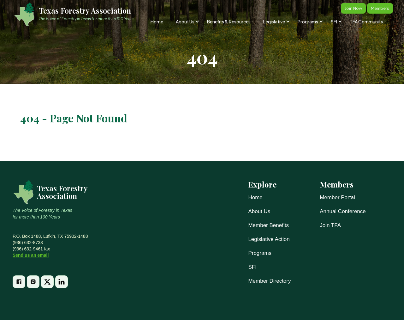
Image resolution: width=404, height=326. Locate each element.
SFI (252, 267)
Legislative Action (268, 239)
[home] (77, 14)
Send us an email (31, 255)
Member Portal (337, 197)
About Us (259, 211)
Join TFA (330, 225)
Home (157, 21)
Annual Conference (343, 211)
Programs (259, 253)
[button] (187, 21)
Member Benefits (268, 225)
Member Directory (269, 281)
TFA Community (366, 21)
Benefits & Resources (229, 21)
